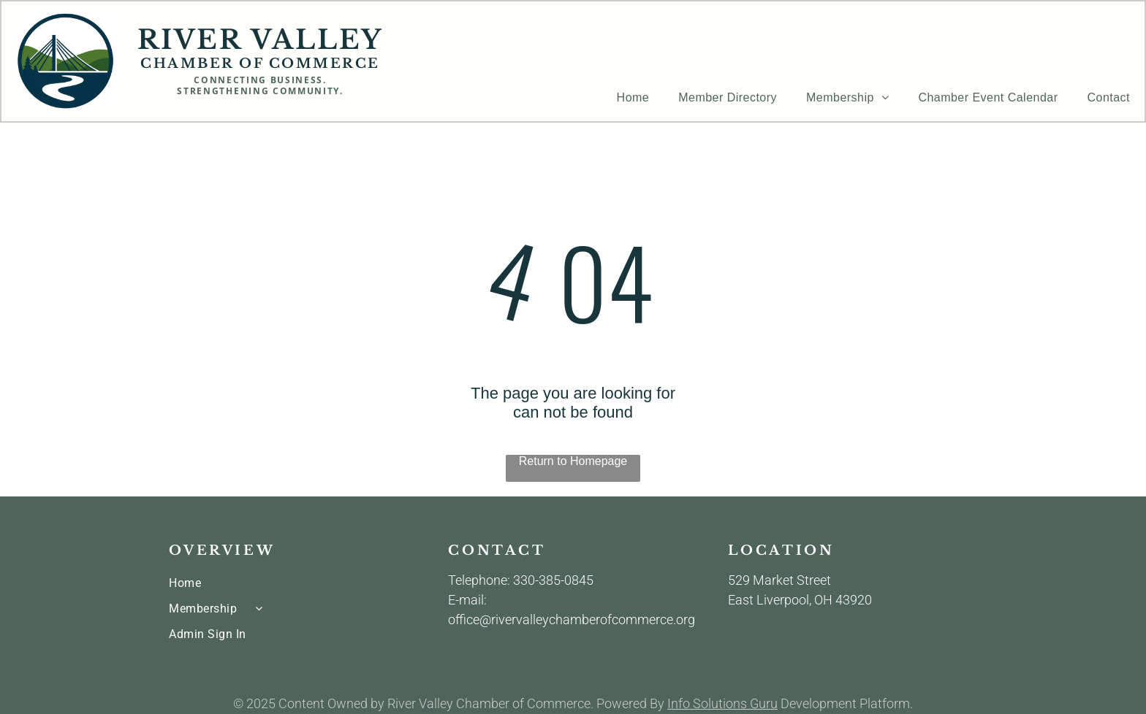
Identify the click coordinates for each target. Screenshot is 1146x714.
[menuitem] (633, 98)
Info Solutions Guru (722, 703)
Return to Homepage (573, 461)
